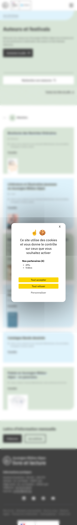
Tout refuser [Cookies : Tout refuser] (38, 286)
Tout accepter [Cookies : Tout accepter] (38, 279)
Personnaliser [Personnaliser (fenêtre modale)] (38, 292)
